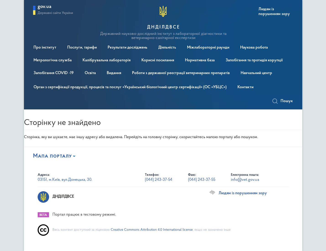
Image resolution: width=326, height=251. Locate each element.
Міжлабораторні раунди (208, 48)
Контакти (245, 87)
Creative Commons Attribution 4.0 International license (152, 230)
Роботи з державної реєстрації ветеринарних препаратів (181, 73)
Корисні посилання (157, 60)
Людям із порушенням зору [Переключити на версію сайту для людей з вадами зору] (243, 193)
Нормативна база (200, 60)
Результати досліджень (127, 48)
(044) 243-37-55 (201, 180)
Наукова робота (254, 48)
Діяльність (167, 48)
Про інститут (45, 48)
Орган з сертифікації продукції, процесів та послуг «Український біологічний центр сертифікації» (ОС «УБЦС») (130, 87)
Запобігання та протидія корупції (254, 60)
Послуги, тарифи (82, 48)
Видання (114, 73)
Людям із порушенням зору (274, 11)
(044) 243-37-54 (158, 180)
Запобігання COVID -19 (54, 73)
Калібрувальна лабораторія (106, 60)
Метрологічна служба (53, 60)
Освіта (90, 73)
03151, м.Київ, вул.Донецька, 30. (65, 180)
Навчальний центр (256, 73)
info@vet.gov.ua (245, 180)
